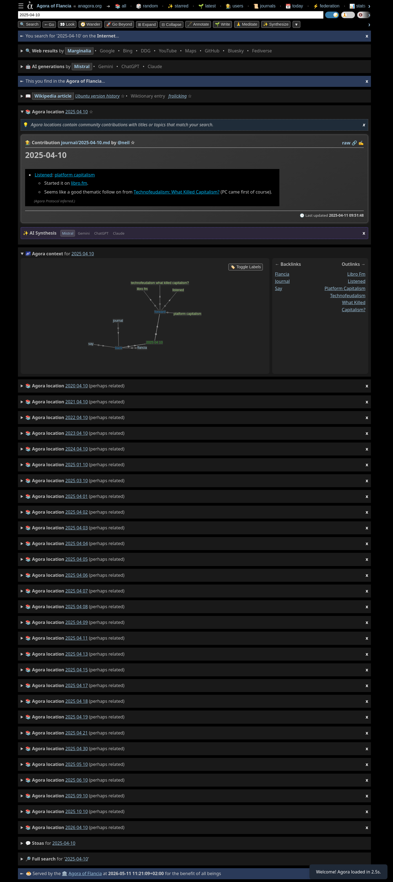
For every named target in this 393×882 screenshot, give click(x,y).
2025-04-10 (64, 843)
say (278, 288)
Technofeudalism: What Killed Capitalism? (177, 192)
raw (346, 143)
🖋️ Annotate (198, 24)
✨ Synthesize (275, 24)
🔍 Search (29, 24)
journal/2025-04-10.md (85, 143)
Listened (43, 175)
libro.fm (79, 183)
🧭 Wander (90, 24)
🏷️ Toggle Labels (245, 267)
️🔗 (354, 143)
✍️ (361, 143)
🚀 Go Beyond (119, 24)
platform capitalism (75, 175)
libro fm (356, 274)
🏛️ (64, 873)
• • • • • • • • (149, 51)
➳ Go (49, 24)
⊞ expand (147, 24)
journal (282, 281)
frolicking (178, 96)
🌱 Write (222, 24)
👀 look (67, 24)
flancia (282, 274)
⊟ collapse (171, 24)
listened (356, 281)
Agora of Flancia (85, 873)
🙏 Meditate (246, 24)
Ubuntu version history (97, 96)
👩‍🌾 (28, 143)
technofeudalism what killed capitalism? (347, 303)
